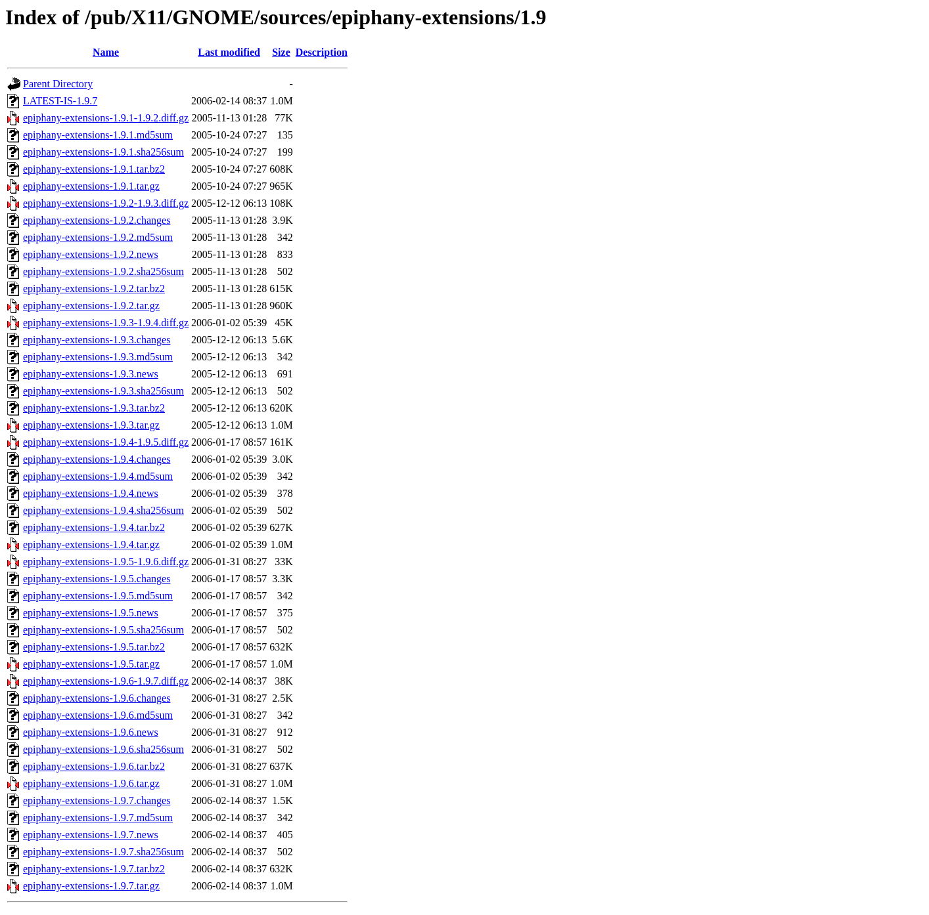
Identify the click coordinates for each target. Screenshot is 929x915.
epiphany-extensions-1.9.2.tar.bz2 (94, 288)
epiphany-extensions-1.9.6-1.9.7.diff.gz (106, 681)
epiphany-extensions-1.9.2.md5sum (98, 237)
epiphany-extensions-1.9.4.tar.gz (91, 544)
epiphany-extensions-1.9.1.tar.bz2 (94, 169)
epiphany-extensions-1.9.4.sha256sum (103, 510)
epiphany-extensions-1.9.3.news (90, 373)
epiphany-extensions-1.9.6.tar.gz (91, 783)
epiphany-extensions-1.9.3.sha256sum (103, 390)
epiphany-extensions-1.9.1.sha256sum (103, 152)
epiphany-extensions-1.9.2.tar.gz (91, 305)
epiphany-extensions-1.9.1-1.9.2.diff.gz (106, 117)
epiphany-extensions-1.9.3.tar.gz (91, 425)
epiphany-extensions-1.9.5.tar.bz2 (94, 646)
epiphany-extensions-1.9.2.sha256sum (103, 271)
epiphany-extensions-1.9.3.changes (96, 339)
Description (322, 52)
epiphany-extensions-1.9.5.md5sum (98, 595)
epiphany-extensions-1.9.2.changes (96, 220)
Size (281, 52)
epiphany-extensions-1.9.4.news (90, 493)
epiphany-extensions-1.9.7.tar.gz (91, 885)
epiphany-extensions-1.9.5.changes (96, 578)
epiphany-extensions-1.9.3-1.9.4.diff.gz (106, 322)
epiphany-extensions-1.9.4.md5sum (98, 476)
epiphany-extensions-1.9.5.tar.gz (91, 664)
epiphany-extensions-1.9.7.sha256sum (103, 851)
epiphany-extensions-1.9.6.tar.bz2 (94, 766)
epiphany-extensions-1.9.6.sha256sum (103, 749)
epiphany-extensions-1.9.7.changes (96, 800)
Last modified (229, 52)
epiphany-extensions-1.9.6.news (90, 732)
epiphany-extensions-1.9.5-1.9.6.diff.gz (106, 561)
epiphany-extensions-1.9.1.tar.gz (91, 186)
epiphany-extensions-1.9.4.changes (96, 459)
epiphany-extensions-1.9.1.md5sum (98, 134)
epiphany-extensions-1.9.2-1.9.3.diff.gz (106, 203)
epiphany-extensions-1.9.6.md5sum (98, 715)
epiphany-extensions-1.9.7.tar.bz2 (94, 868)
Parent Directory (58, 83)
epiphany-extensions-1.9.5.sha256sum (103, 629)
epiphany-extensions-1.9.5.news (90, 612)
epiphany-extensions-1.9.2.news (90, 254)
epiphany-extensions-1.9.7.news (90, 834)
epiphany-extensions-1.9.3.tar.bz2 (94, 408)
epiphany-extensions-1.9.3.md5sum (98, 356)
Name (106, 52)
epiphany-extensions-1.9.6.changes (96, 698)
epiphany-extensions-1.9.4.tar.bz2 (94, 527)
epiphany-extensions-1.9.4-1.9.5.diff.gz (106, 442)
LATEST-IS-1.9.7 (60, 100)
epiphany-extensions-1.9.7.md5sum (98, 817)
